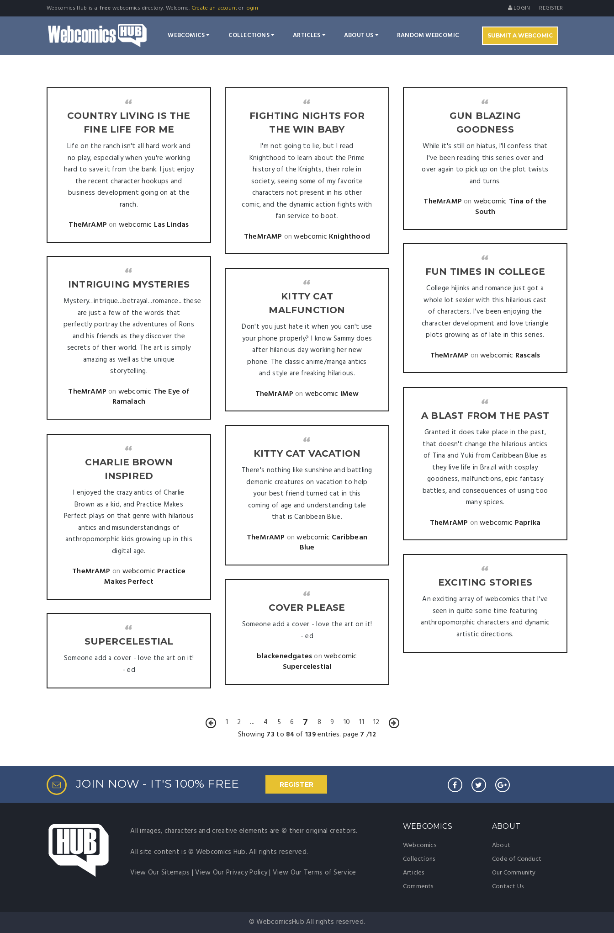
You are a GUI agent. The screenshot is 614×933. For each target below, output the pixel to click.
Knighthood (349, 237)
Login (519, 8)
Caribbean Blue (333, 543)
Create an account (214, 8)
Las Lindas (171, 225)
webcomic (135, 225)
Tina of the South (511, 207)
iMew (349, 394)
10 (347, 722)
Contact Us (508, 886)
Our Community (514, 873)
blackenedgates (284, 656)
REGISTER (296, 784)
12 (376, 722)
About (501, 845)
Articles (309, 35)
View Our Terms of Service (314, 872)
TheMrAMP (88, 225)
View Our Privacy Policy (231, 872)
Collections (251, 35)
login (251, 8)
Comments (418, 886)
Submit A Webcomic (520, 35)
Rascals (527, 356)
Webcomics (189, 35)
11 (361, 722)
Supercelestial (307, 667)
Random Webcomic (428, 35)
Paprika (527, 523)
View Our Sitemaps (160, 872)
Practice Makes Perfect (144, 576)
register (551, 8)
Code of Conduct (516, 859)
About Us (361, 35)
